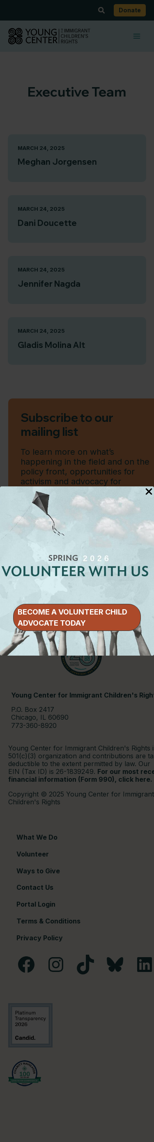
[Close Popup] (149, 492)
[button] (77, 617)
